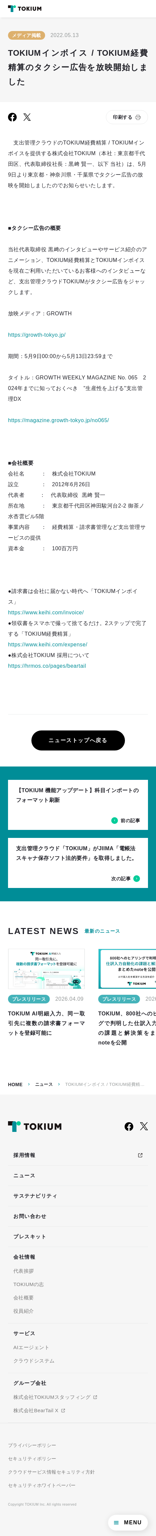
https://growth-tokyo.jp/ (36, 335)
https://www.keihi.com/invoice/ (46, 612)
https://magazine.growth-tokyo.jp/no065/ (58, 420)
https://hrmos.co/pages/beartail (47, 666)
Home (15, 1084)
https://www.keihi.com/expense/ (48, 644)
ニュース (44, 1084)
